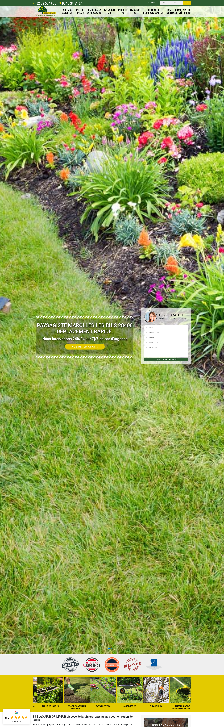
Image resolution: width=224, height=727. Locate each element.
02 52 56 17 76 (44, 3)
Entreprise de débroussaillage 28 (153, 11)
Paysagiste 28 (109, 11)
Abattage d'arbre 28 (67, 11)
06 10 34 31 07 (70, 3)
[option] (112, 363)
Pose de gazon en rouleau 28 (94, 11)
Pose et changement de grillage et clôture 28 (178, 11)
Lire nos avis (16, 721)
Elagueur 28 (135, 11)
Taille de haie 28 (80, 11)
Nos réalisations (85, 346)
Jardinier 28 (122, 11)
